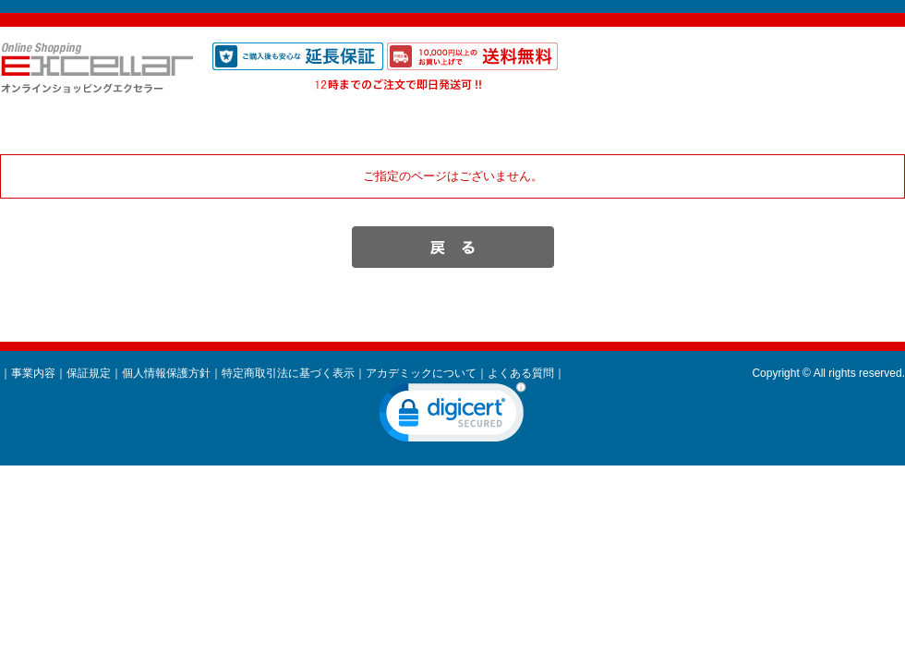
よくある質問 (521, 373)
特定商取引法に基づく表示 (288, 373)
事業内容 (33, 373)
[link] (452, 416)
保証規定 (88, 373)
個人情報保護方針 (166, 373)
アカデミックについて (421, 373)
